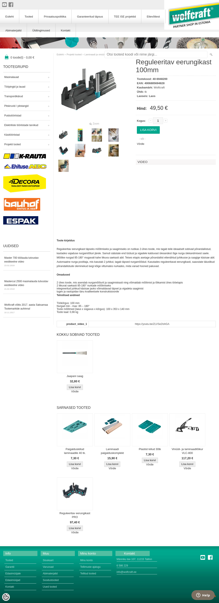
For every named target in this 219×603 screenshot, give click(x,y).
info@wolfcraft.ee (126, 572)
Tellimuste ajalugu (90, 566)
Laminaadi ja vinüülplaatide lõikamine (103, 54)
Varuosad (48, 566)
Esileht (60, 54)
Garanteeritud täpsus (90, 16)
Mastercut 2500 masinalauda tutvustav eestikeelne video (26, 285)
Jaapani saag (75, 376)
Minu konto (86, 560)
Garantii (9, 566)
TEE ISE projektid (125, 16)
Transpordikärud (13, 96)
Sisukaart (48, 560)
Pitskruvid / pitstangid (16, 105)
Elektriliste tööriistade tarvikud (21, 125)
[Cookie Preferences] (6, 597)
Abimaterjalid (13, 30)
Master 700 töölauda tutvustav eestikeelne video (26, 261)
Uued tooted (50, 586)
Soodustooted (51, 580)
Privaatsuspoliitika (55, 16)
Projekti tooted (12, 144)
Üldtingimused (41, 30)
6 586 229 (122, 565)
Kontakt (65, 30)
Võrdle (140, 143)
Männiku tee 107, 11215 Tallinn (134, 559)
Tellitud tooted (88, 573)
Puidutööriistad (12, 115)
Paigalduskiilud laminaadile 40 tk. (75, 451)
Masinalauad (11, 77)
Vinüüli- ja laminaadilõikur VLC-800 (187, 451)
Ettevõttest (153, 16)
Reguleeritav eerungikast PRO (74, 515)
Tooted (29, 16)
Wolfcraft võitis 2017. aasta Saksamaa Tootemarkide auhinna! (26, 308)
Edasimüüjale (13, 573)
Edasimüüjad (179, 16)
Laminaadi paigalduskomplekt (112, 451)
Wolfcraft (159, 87)
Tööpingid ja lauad (14, 86)
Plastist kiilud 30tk (150, 449)
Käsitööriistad (12, 134)
